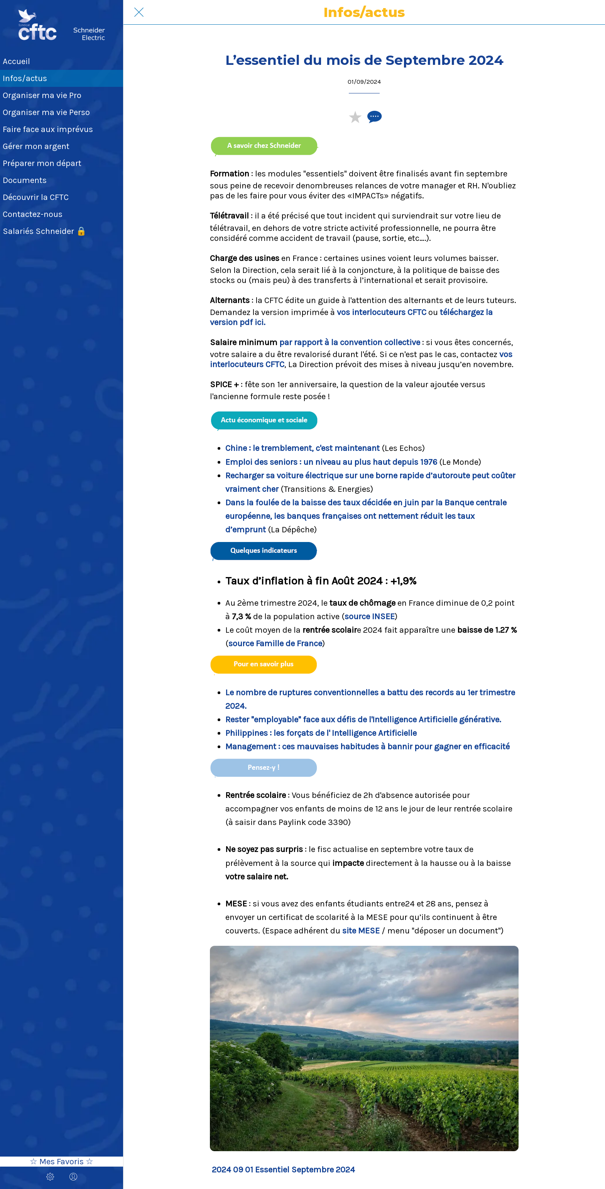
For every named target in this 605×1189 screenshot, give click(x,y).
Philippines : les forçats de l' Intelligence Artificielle (321, 733)
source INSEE (370, 616)
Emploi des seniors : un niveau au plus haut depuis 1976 (331, 462)
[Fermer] (139, 12)
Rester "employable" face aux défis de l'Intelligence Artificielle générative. (363, 720)
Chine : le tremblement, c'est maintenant (302, 448)
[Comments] (373, 116)
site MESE (361, 931)
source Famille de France (275, 644)
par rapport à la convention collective (349, 342)
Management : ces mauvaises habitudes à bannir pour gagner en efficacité (367, 747)
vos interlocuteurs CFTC (381, 312)
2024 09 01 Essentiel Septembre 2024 (283, 1170)
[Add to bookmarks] (355, 116)
